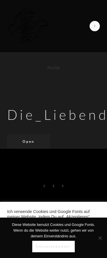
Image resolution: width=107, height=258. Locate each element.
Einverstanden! (53, 246)
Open (29, 141)
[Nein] (100, 238)
